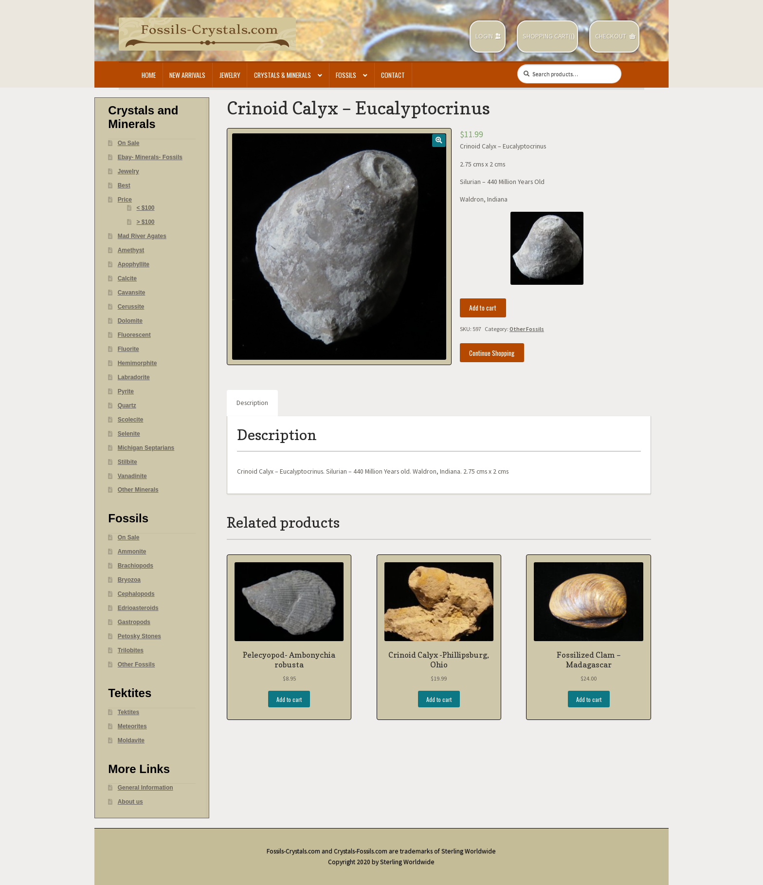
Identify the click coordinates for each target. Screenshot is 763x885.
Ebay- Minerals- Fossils (150, 157)
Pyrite (126, 391)
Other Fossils (526, 328)
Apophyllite (133, 264)
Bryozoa (129, 579)
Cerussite (131, 306)
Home (149, 75)
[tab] (252, 403)
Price (125, 199)
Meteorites (132, 726)
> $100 (146, 222)
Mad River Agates (142, 236)
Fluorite (128, 349)
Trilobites (131, 650)
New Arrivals (187, 75)
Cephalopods (136, 593)
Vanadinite (132, 476)
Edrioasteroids (138, 608)
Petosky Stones (139, 636)
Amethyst (131, 250)
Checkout (610, 36)
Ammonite (132, 551)
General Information (145, 787)
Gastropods (134, 622)
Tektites (128, 712)
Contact (393, 75)
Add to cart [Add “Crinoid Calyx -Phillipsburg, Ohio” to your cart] (439, 699)
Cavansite (131, 292)
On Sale (129, 143)
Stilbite (127, 462)
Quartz (127, 405)
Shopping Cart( (547, 36)
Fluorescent (134, 335)
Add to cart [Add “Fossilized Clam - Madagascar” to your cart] (588, 699)
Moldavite (131, 740)
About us (130, 801)
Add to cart (482, 308)
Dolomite (130, 320)
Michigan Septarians (146, 447)
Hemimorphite (137, 363)
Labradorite (134, 377)
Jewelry (229, 75)
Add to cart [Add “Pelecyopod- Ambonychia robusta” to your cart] (289, 699)
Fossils (346, 75)
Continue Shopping (491, 353)
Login (484, 36)
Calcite (127, 278)
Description (252, 403)
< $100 (146, 207)
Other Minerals (138, 489)
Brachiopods (135, 565)
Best (124, 185)
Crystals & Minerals (282, 75)
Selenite (129, 433)
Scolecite (131, 419)
